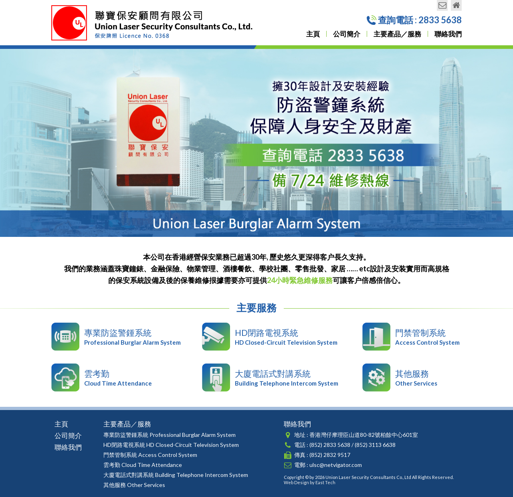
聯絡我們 (448, 34)
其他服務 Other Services (134, 484)
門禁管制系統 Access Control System (150, 454)
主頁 (313, 34)
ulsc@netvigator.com (335, 464)
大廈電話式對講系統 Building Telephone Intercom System (175, 474)
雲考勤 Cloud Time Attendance (142, 464)
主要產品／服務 (397, 34)
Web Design (296, 482)
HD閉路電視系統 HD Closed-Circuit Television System (171, 444)
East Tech (325, 482)
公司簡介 (346, 34)
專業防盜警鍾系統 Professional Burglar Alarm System (169, 434)
